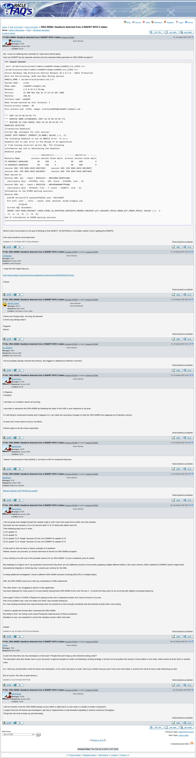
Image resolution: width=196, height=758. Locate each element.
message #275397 (71, 252)
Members (156, 22)
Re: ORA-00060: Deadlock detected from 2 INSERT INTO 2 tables (35, 252)
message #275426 (71, 505)
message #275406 (71, 442)
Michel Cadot (13, 303)
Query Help (183, 735)
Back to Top (98, 740)
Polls (29, 30)
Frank (4, 645)
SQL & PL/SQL (16, 27)
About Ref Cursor (186, 732)
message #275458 (71, 690)
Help (146, 22)
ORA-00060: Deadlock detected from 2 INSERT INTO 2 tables (33, 37)
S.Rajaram (7, 256)
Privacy (123, 755)
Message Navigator (41, 30)
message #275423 (71, 474)
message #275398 (71, 299)
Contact (114, 755)
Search (136, 22)
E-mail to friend (8, 33)
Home (189, 22)
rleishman (6, 478)
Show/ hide (21, 62)
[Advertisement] (115, 9)
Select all (13, 62)
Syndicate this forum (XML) (180, 743)
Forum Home (75, 755)
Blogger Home (89, 755)
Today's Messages (16, 30)
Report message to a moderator (182, 241)
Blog (127, 22)
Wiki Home (103, 755)
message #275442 (71, 641)
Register (169, 22)
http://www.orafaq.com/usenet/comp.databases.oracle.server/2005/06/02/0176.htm (38, 275)
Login (179, 22)
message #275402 (71, 375)
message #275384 (68, 37)
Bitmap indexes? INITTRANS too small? (20, 491)
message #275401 (71, 344)
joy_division (7, 348)
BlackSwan (16, 41)
